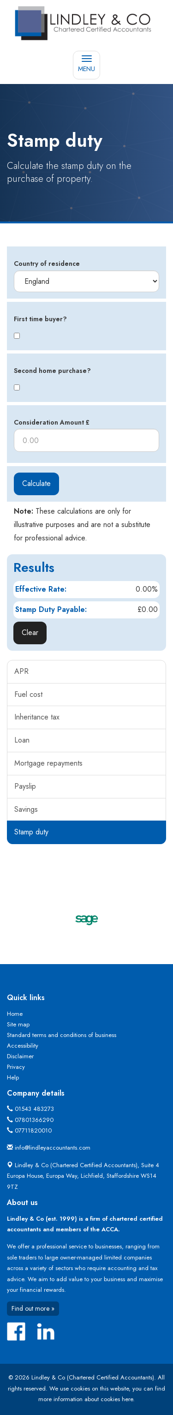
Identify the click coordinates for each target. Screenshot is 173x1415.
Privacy (16, 1066)
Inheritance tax (37, 717)
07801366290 (34, 1119)
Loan (22, 740)
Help (13, 1077)
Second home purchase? (52, 370)
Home (15, 1013)
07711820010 (33, 1130)
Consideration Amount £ (51, 422)
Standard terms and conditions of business (61, 1035)
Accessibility (22, 1045)
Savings (26, 809)
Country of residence (47, 263)
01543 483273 (34, 1108)
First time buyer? (40, 319)
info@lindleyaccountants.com (52, 1147)
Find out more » (33, 1308)
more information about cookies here (85, 1399)
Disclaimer (20, 1056)
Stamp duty (31, 832)
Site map (18, 1024)
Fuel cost (28, 694)
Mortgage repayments (48, 763)
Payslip (25, 786)
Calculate (36, 483)
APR (21, 671)
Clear (30, 632)
